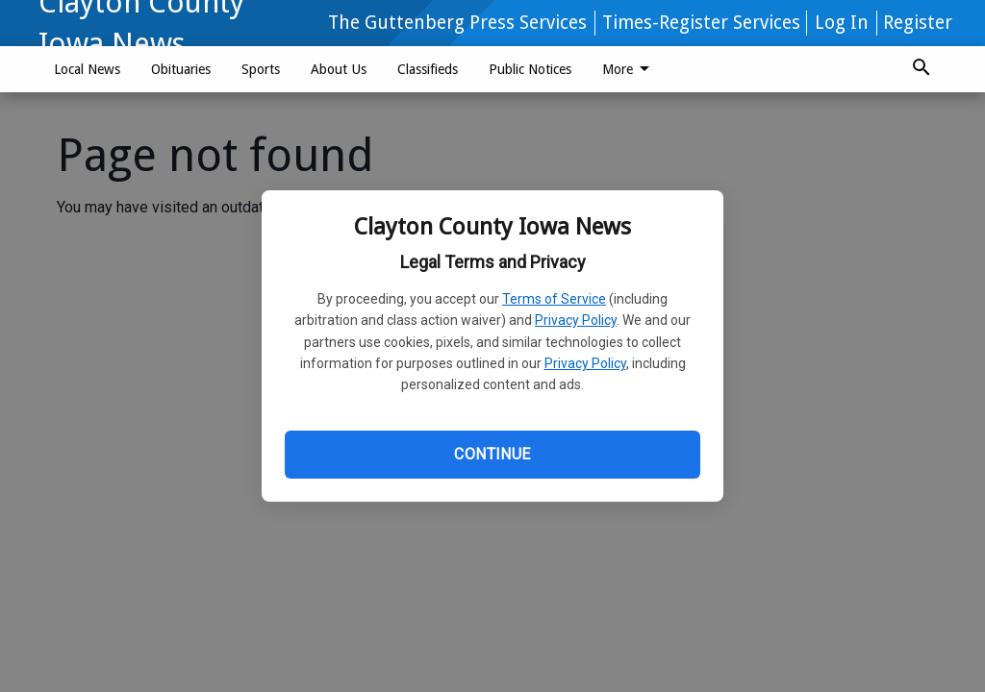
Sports (260, 69)
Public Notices (530, 69)
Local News (87, 69)
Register (917, 23)
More (629, 69)
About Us (338, 69)
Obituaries (181, 69)
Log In (842, 23)
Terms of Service (554, 299)
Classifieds (427, 69)
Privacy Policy (576, 320)
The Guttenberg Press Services (457, 23)
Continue (492, 454)
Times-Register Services (701, 23)
